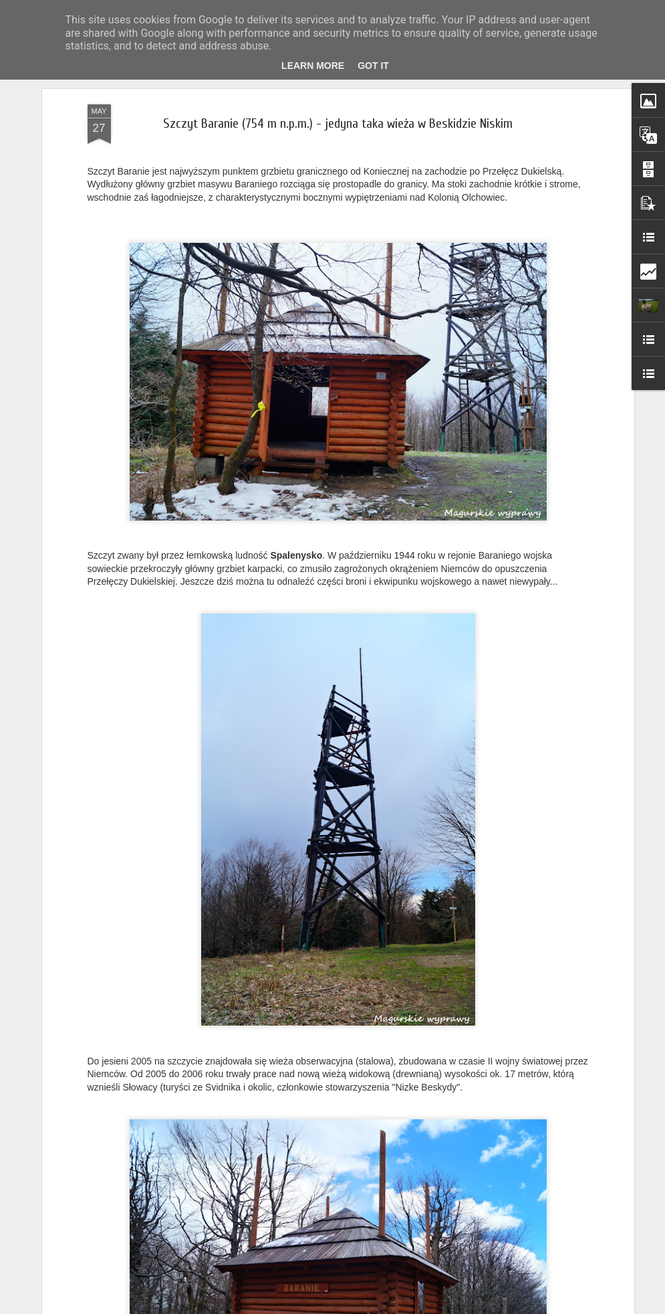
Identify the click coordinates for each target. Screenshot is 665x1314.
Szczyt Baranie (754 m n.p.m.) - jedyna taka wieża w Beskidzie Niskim (338, 123)
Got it (373, 65)
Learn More (312, 65)
